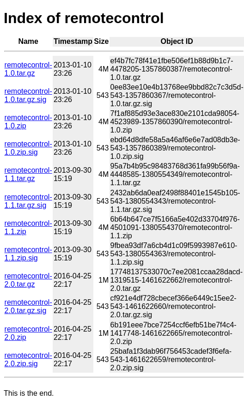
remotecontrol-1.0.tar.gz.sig (28, 95)
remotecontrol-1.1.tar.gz (28, 174)
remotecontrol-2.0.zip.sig (28, 359)
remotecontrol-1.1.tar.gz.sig (28, 201)
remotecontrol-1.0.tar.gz (28, 69)
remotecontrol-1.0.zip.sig (28, 148)
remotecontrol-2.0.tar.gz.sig (28, 306)
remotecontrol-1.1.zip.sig (28, 254)
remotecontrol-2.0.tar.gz (28, 280)
